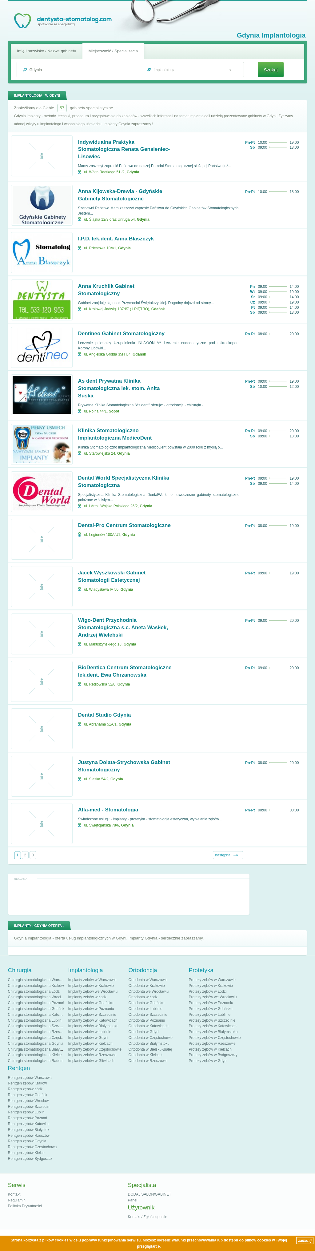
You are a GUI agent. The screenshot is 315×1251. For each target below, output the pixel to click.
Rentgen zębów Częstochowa (32, 1147)
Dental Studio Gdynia (104, 715)
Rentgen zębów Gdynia (27, 1141)
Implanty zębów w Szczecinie (92, 1014)
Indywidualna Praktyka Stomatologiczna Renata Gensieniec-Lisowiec (124, 149)
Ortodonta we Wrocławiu (149, 991)
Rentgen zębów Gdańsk (27, 1095)
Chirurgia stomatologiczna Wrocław (37, 997)
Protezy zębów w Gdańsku (211, 1009)
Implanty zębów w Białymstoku (93, 1026)
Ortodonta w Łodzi (143, 997)
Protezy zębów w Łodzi (208, 991)
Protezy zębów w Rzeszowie (212, 1043)
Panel (133, 1200)
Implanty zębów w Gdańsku (91, 1003)
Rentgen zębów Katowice (29, 1124)
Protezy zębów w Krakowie (211, 986)
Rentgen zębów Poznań (27, 1118)
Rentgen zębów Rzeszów (29, 1135)
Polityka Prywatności (25, 1206)
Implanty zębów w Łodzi (87, 997)
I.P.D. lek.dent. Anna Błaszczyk (116, 239)
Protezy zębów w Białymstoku (213, 1032)
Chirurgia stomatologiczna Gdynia (35, 1043)
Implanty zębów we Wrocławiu (93, 991)
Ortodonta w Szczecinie (148, 1014)
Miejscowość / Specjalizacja (113, 51)
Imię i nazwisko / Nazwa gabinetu (46, 51)
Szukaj (270, 69)
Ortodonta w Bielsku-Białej (150, 1049)
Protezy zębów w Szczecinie (212, 1020)
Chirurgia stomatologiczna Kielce (35, 1055)
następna (222, 855)
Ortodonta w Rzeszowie (148, 1061)
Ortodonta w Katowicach (149, 1026)
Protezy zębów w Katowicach (213, 1026)
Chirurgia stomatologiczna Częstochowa (41, 1038)
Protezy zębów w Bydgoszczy (213, 1055)
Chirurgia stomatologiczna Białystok (37, 1049)
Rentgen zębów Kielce (26, 1153)
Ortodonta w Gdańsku (147, 1003)
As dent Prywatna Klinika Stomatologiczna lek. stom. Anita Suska (119, 388)
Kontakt (14, 1194)
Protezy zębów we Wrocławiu (213, 997)
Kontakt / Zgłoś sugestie (147, 1217)
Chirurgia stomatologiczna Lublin (35, 1020)
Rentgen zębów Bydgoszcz (30, 1158)
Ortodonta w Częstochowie (151, 1038)
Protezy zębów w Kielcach (210, 1049)
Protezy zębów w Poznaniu (211, 1003)
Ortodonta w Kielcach (146, 1055)
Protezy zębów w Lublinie (209, 1014)
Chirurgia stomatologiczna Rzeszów (37, 1032)
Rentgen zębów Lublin (26, 1112)
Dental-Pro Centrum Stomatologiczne (124, 525)
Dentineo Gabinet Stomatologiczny (121, 333)
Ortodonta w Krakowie (147, 986)
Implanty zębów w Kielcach (90, 1043)
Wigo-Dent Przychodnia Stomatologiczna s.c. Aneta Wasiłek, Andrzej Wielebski (123, 627)
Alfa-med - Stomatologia (108, 810)
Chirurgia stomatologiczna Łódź (34, 991)
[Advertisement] (129, 896)
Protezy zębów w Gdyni (208, 1061)
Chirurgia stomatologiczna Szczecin (37, 1026)
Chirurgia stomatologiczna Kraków (36, 986)
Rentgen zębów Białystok (29, 1130)
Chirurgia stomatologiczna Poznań (36, 1003)
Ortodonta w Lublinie (145, 1009)
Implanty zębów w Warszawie (92, 980)
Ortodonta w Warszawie (148, 980)
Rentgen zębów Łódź (25, 1089)
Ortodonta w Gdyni (144, 1032)
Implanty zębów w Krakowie (91, 986)
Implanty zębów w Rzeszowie (92, 1055)
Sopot (114, 411)
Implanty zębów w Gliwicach (91, 1061)
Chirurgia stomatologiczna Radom (36, 1061)
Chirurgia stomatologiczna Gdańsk (36, 1009)
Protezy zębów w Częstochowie (215, 1038)
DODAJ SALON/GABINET (149, 1194)
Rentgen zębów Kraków (27, 1083)
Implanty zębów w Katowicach (93, 1020)
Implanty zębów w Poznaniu (91, 1009)
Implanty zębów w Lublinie (89, 1032)
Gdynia (133, 172)
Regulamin (17, 1200)
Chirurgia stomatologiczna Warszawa (38, 980)
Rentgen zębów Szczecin (29, 1106)
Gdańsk (158, 309)
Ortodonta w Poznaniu (147, 1020)
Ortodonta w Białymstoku (149, 1043)
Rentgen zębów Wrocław (28, 1101)
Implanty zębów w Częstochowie (95, 1049)
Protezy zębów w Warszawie (212, 980)
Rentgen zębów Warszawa (30, 1078)
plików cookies (55, 1240)
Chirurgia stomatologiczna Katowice (37, 1014)
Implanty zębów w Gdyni (88, 1038)
